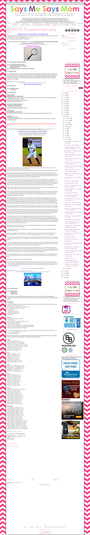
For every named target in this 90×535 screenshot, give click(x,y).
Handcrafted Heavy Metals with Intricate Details (71, 379)
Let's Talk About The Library (71, 183)
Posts (64, 42)
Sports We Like (68, 241)
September (67, 124)
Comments (66, 44)
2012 (64, 275)
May (66, 133)
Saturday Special (25, 24)
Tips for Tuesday (37, 23)
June (66, 131)
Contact (73, 24)
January (67, 268)
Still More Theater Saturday (41, 24)
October (67, 122)
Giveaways (66, 24)
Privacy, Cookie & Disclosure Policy (55, 527)
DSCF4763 (13, 431)
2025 (64, 95)
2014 (64, 271)
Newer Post (9, 479)
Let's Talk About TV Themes (71, 192)
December (67, 118)
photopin (19, 81)
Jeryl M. (65, 36)
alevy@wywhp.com (15, 333)
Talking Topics (25, 23)
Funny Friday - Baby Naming (71, 181)
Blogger (48, 484)
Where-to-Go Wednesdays (67, 23)
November (67, 120)
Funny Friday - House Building (71, 145)
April (66, 135)
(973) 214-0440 (23, 331)
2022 (64, 101)
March (66, 137)
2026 (64, 93)
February (67, 139)
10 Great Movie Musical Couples (72, 219)
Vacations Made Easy (67, 420)
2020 (64, 105)
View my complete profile (68, 38)
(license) (23, 81)
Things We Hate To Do (69, 258)
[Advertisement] (45, 495)
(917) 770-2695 (10, 331)
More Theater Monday (51, 23)
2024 (64, 97)
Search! (14, 81)
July (66, 128)
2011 (64, 277)
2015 (64, 116)
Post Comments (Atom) (17, 482)
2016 (64, 114)
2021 (64, 103)
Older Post (56, 479)
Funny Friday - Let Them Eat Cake (72, 202)
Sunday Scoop (56, 24)
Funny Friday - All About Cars (71, 239)
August (66, 126)
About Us (16, 23)
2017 (64, 112)
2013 (64, 273)
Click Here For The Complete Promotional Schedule (32, 268)
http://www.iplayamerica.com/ (49, 129)
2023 (64, 99)
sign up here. (31, 37)
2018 (64, 110)
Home (9, 23)
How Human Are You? (69, 236)
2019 (64, 107)
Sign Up (30, 41)
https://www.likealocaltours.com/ (69, 359)
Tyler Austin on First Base (17, 270)
